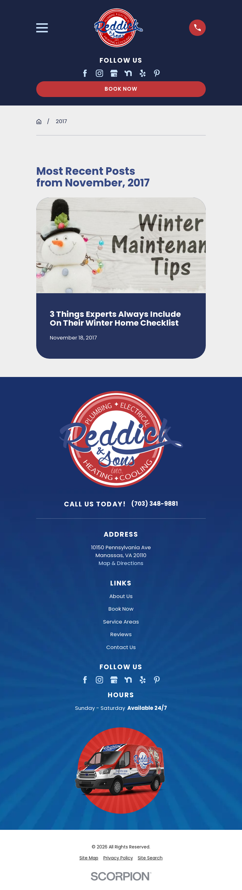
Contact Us (121, 647)
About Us (121, 596)
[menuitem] (88, 858)
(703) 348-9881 (154, 503)
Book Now (121, 89)
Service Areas (121, 621)
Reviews (121, 634)
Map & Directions (121, 563)
